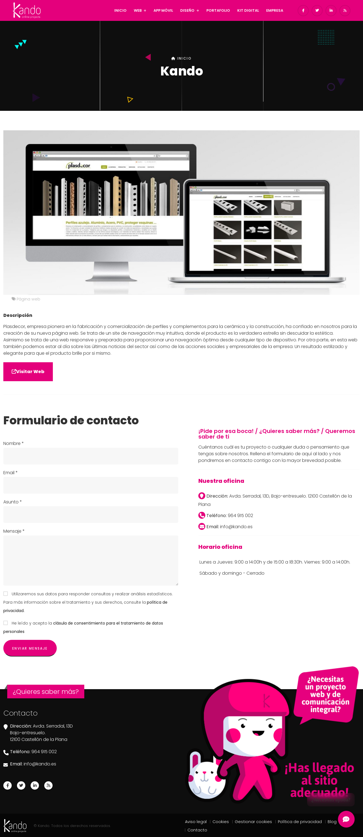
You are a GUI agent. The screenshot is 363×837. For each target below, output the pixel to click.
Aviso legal (196, 821)
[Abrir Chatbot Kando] (346, 819)
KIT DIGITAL (248, 10)
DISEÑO (187, 10)
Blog (332, 821)
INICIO (120, 10)
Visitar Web (28, 371)
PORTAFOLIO (218, 10)
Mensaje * (14, 531)
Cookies (221, 821)
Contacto (197, 830)
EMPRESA (274, 10)
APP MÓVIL (163, 10)
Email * (10, 472)
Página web (28, 299)
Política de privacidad (300, 821)
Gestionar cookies (253, 821)
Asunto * (12, 502)
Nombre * (13, 443)
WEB (138, 10)
